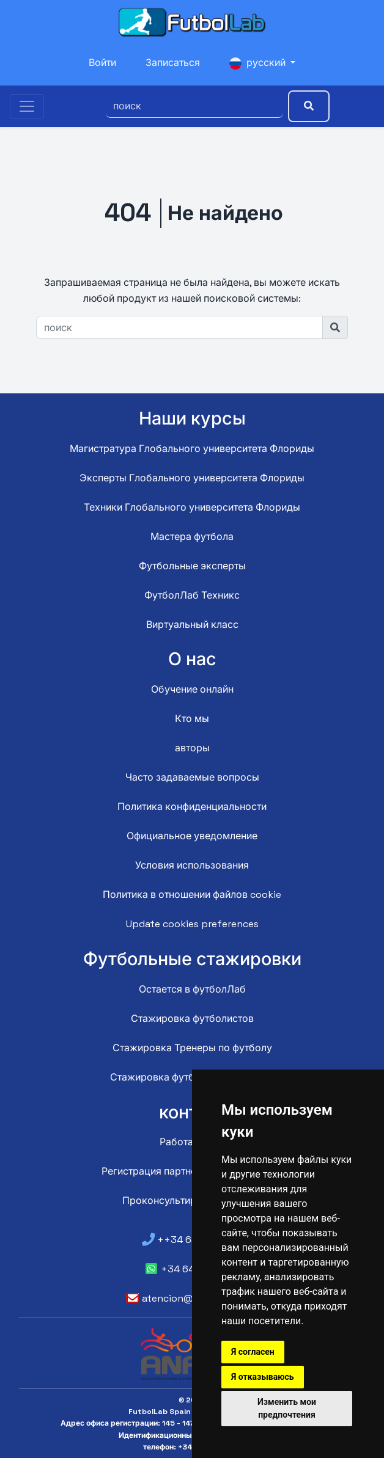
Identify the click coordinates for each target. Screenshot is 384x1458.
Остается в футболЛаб (192, 989)
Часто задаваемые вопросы (192, 777)
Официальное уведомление (192, 835)
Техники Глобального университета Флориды (192, 507)
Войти (102, 62)
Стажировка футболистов (192, 1018)
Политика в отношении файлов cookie (192, 894)
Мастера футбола (192, 536)
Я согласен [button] (253, 1352)
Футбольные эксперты (192, 566)
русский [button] (258, 63)
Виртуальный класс (192, 624)
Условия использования (192, 865)
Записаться (173, 62)
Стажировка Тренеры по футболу (192, 1047)
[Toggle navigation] (27, 106)
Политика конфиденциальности (192, 806)
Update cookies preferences (192, 923)
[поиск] (194, 106)
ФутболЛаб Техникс (192, 595)
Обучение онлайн (192, 689)
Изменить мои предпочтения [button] (286, 1408)
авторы (192, 748)
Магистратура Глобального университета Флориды (192, 448)
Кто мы (192, 718)
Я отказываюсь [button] (262, 1377)
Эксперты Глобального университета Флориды (192, 478)
